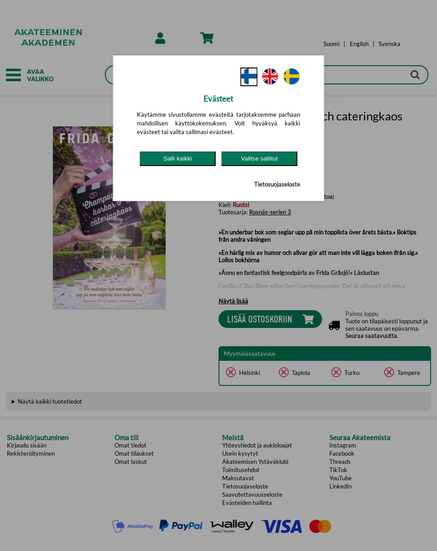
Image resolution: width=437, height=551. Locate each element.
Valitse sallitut (259, 158)
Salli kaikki (177, 158)
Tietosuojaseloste (277, 184)
